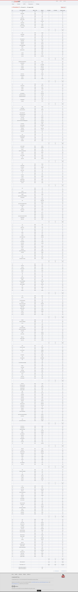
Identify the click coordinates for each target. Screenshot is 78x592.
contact (64, 1)
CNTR (24, 4)
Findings (37, 4)
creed (61, 1)
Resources (30, 4)
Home (13, 4)
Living (15, 1)
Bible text (63, 7)
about (57, 1)
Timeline (18, 4)
